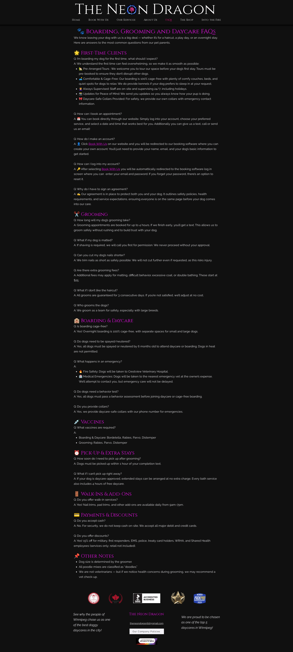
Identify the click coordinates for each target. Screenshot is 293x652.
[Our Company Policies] (147, 631)
